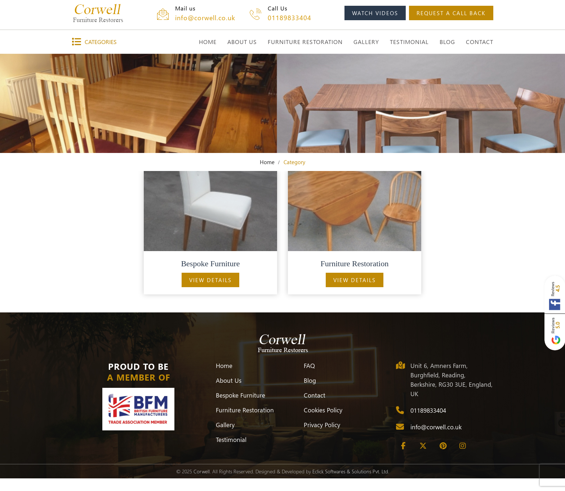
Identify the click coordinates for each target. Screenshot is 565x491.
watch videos (375, 13)
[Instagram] (462, 446)
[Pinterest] (443, 446)
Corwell (201, 471)
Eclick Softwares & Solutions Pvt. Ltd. (350, 471)
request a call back (451, 13)
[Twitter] (423, 446)
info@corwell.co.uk (205, 17)
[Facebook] (403, 446)
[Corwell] (98, 13)
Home (267, 162)
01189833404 (289, 17)
